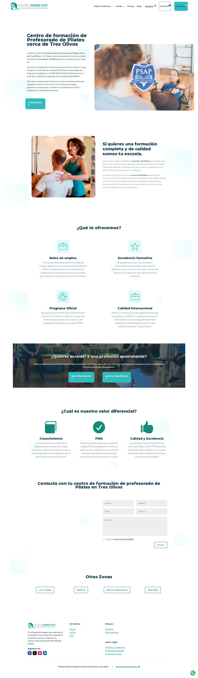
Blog (139, 6)
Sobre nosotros (112, 632)
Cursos (73, 629)
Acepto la (118, 539)
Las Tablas (45, 590)
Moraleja (153, 590)
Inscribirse (180, 6)
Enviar (160, 545)
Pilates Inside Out (102, 6)
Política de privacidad (114, 651)
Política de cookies (113, 654)
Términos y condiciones (115, 647)
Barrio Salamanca (117, 590)
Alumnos (149, 6)
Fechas (130, 6)
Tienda (119, 6)
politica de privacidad (124, 539)
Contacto (164, 6)
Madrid (81, 590)
